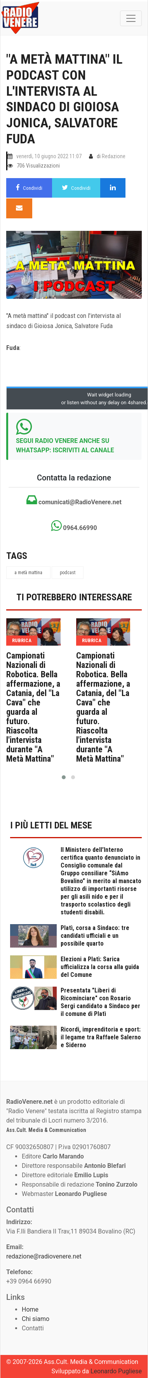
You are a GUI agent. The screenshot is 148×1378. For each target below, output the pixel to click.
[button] (63, 777)
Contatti (33, 1328)
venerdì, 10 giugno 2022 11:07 (49, 156)
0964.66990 (74, 525)
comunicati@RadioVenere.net (74, 500)
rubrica (21, 640)
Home (30, 1309)
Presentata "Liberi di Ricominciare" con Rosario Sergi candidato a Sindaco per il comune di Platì (100, 1002)
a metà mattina (28, 572)
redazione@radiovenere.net (44, 1256)
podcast (67, 572)
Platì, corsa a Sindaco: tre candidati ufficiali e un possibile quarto (95, 935)
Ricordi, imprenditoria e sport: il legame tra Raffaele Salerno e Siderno (101, 1037)
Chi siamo (35, 1319)
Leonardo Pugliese (116, 1371)
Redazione (113, 156)
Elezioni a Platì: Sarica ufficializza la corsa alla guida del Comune (100, 966)
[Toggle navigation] (131, 18)
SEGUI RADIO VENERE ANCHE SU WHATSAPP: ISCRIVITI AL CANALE (65, 445)
